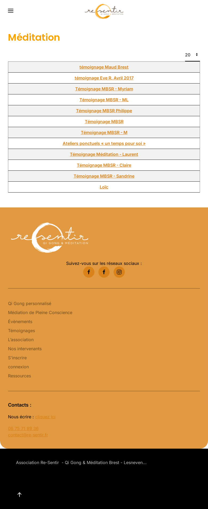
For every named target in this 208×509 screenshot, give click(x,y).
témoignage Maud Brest (104, 67)
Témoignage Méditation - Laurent (104, 154)
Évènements (20, 321)
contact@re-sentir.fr (28, 434)
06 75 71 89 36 (23, 428)
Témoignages (21, 330)
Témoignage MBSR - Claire (104, 165)
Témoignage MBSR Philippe (104, 110)
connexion (18, 366)
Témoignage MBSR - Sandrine (104, 176)
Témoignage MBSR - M (104, 132)
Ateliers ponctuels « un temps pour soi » (104, 143)
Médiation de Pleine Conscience (40, 312)
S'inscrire (17, 357)
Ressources (19, 375)
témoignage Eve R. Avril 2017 (104, 78)
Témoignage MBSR (104, 121)
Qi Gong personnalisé (29, 303)
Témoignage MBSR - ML (104, 99)
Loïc (104, 187)
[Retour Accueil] (104, 10)
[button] (10, 10)
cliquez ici (45, 416)
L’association (21, 339)
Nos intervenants (25, 348)
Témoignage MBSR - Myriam (104, 88)
